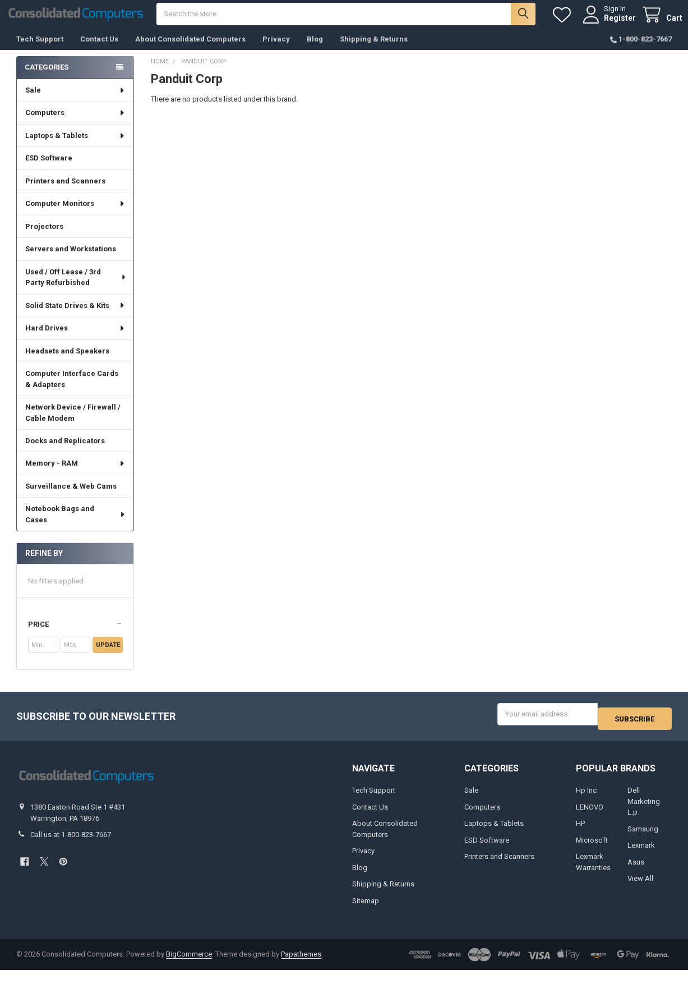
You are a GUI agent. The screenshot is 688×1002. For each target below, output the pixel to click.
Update (108, 656)
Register (609, 23)
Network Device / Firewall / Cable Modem (73, 424)
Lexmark (641, 852)
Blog (315, 50)
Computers (75, 123)
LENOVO (589, 813)
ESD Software (48, 169)
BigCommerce (189, 961)
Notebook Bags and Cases (75, 525)
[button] (75, 635)
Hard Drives (75, 339)
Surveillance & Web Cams (71, 497)
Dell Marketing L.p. (643, 808)
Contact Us (99, 50)
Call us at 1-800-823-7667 (70, 841)
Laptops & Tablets (75, 147)
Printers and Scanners (65, 192)
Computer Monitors (75, 214)
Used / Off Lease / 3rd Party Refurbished (76, 288)
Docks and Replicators (65, 452)
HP (580, 830)
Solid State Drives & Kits (75, 316)
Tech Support (39, 50)
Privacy (276, 50)
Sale (75, 101)
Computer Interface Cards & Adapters (71, 390)
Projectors (44, 237)
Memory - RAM (75, 474)
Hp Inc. (587, 797)
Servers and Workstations (70, 260)
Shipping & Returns (374, 50)
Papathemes (301, 961)
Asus (635, 868)
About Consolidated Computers (190, 50)
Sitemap (365, 907)
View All (640, 885)
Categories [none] (46, 78)
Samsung (642, 835)
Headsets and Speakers (67, 362)
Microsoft (592, 846)
